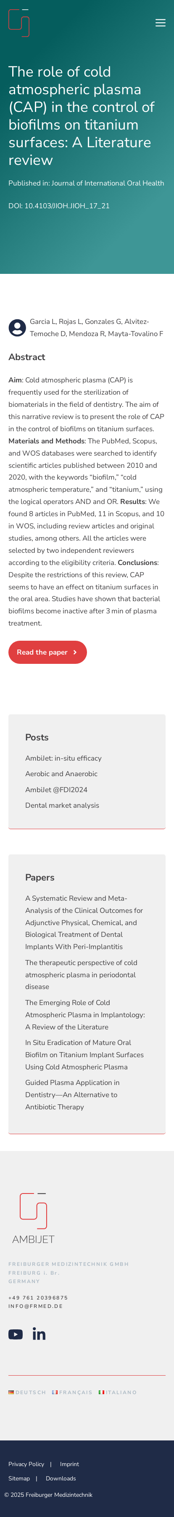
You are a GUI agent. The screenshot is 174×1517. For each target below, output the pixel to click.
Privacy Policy (26, 1464)
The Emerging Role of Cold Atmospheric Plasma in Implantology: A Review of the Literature (85, 1015)
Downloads (61, 1479)
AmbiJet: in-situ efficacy (63, 758)
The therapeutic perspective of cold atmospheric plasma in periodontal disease (81, 975)
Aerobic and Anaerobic (61, 774)
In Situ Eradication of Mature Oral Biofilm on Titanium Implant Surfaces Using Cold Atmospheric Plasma (84, 1055)
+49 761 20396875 (38, 1297)
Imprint (69, 1464)
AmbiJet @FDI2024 (56, 790)
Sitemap (19, 1479)
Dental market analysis (62, 805)
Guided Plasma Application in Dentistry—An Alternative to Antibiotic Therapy (72, 1095)
